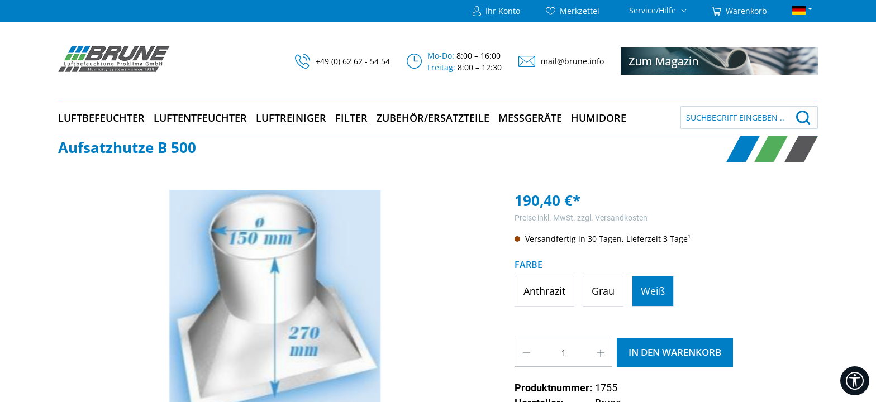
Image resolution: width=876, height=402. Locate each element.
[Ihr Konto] (496, 11)
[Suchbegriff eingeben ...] (735, 117)
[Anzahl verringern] (526, 352)
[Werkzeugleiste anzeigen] (854, 380)
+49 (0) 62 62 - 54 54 (353, 61)
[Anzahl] (563, 352)
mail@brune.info (572, 61)
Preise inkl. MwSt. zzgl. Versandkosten (581, 217)
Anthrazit (544, 291)
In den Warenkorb (675, 352)
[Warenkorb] (739, 11)
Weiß (653, 291)
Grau (603, 291)
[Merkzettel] (573, 11)
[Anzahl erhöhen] (601, 352)
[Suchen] (803, 117)
